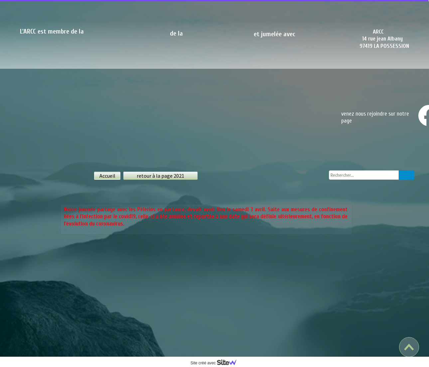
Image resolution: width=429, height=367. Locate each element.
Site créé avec (216, 363)
